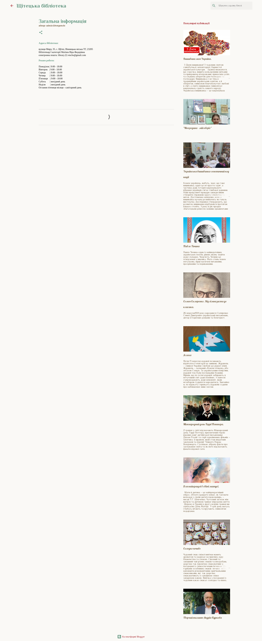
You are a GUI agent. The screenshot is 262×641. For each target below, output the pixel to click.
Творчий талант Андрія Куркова (202, 617)
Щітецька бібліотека (41, 6)
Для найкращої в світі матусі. (201, 486)
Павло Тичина (191, 246)
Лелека (187, 355)
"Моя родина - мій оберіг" (197, 128)
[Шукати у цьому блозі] (234, 6)
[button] (41, 32)
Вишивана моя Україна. (197, 58)
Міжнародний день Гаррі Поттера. (203, 424)
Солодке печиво (192, 548)
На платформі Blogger (131, 636)
